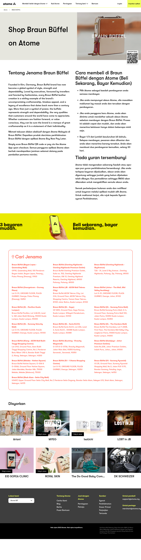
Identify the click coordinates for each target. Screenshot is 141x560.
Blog (58, 504)
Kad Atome (55, 4)
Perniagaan (67, 4)
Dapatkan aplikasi (134, 4)
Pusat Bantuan (63, 510)
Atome (5, 10)
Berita (59, 507)
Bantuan (95, 4)
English (119, 4)
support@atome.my (131, 499)
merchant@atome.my (131, 509)
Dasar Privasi (105, 507)
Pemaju (81, 507)
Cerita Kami (62, 501)
